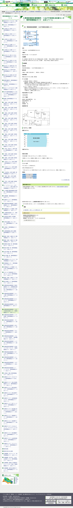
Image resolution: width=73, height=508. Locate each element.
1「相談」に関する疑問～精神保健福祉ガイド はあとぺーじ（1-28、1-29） (10, 130)
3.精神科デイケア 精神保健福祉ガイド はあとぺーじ (10, 200)
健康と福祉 (18, 11)
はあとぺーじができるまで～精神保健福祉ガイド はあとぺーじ (10, 88)
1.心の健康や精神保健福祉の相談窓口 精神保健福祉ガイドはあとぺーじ (10, 192)
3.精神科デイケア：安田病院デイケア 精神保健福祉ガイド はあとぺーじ (10, 422)
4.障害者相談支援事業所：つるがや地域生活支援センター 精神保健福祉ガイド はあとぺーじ (10, 311)
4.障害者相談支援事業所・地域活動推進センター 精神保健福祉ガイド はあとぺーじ (10, 205)
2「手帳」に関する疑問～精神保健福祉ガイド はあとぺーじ (10, 145)
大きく (55, 3)
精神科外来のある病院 (8, 451)
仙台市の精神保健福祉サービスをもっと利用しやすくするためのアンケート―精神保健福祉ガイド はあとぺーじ (10, 94)
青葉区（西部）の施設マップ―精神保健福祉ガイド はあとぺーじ (10, 278)
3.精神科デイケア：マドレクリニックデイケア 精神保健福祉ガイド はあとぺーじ (10, 445)
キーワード (40, 5)
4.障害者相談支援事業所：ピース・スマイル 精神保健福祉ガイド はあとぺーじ (10, 369)
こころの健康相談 (30, 11)
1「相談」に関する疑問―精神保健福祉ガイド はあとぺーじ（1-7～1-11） (10, 141)
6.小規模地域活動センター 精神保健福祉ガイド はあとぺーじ (10, 213)
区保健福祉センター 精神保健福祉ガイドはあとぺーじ (10, 263)
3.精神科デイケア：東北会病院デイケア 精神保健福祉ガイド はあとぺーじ (10, 394)
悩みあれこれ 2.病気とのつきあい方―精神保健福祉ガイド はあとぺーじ (10, 62)
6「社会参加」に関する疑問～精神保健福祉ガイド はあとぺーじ (10, 173)
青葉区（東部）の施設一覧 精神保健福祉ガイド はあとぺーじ (10, 237)
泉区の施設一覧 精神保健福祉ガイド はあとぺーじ (10, 256)
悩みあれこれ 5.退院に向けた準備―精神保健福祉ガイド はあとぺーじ (10, 76)
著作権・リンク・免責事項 (16, 494)
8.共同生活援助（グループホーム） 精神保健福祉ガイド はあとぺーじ (10, 223)
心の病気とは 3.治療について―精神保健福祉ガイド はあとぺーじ (10, 51)
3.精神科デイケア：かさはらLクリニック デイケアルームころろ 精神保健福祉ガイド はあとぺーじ (11, 428)
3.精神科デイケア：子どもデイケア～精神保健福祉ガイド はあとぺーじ (10, 378)
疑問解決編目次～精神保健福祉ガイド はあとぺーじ (10, 80)
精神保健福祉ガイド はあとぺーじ (42, 11)
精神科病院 (6, 448)
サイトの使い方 (6, 494)
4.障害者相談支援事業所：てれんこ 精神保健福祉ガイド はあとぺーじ (10, 332)
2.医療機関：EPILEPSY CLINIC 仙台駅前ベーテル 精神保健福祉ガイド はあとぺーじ (11, 459)
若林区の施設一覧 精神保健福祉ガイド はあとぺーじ (10, 248)
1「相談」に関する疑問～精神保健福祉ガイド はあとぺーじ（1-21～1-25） (10, 114)
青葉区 (16, 477)
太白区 (16, 481)
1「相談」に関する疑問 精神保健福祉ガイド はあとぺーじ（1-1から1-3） (10, 136)
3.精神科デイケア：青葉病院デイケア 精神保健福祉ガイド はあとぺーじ (10, 417)
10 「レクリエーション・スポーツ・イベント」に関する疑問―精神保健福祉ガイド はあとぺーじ (10, 187)
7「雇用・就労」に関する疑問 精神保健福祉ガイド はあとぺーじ (10, 177)
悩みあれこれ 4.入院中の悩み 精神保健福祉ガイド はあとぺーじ (10, 71)
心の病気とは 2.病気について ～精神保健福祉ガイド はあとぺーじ (10, 35)
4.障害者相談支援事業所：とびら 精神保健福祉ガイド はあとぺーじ (11, 305)
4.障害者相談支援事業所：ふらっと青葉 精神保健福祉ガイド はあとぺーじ (10, 295)
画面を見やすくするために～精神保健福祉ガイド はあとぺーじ (10, 21)
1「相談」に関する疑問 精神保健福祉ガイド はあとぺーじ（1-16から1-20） (10, 104)
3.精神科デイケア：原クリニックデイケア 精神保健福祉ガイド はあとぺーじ (10, 405)
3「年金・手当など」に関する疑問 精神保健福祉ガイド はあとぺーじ (10, 150)
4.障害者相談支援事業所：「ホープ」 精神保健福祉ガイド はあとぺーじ (10, 321)
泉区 (16, 483)
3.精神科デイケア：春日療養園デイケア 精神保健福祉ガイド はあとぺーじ (10, 434)
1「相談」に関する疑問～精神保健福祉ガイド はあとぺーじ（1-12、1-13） (10, 120)
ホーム (7, 11)
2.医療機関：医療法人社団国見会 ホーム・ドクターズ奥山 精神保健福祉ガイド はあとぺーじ (10, 464)
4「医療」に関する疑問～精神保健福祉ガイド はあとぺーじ (10, 154)
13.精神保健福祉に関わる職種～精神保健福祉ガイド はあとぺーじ (10, 232)
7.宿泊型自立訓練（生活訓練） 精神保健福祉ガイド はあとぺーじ (10, 218)
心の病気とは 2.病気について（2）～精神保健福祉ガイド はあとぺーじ (10, 41)
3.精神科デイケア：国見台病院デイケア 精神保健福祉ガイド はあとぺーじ (10, 389)
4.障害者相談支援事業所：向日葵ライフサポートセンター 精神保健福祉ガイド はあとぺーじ (10, 348)
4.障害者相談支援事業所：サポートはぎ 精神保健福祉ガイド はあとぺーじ (10, 353)
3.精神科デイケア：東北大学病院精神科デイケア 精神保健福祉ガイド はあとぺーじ (10, 384)
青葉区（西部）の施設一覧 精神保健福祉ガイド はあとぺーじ (10, 240)
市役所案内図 (50, 503)
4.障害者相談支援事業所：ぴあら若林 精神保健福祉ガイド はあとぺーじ (10, 327)
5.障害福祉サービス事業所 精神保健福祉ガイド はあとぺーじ (10, 209)
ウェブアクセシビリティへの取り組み (43, 494)
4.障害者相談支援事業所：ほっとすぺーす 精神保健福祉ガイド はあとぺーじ (10, 300)
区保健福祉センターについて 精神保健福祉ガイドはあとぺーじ (10, 260)
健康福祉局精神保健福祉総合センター (31, 215)
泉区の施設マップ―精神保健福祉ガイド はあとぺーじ (10, 282)
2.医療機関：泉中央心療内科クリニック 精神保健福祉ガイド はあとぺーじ (10, 469)
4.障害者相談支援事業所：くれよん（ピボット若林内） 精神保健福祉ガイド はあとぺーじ (10, 337)
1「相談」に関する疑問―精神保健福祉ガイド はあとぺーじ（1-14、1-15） (10, 125)
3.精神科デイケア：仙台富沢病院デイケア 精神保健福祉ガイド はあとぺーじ (10, 439)
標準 (57, 1)
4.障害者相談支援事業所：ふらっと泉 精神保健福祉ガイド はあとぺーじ (10, 358)
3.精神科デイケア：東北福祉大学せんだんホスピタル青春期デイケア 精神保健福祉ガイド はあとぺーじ (10, 411)
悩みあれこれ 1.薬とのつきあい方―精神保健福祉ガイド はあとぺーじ (10, 56)
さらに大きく (59, 3)
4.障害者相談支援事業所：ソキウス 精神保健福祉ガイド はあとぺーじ (10, 364)
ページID (46, 5)
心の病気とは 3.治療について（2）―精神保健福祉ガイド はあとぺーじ (10, 46)
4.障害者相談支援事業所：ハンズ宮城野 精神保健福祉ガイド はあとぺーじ (10, 316)
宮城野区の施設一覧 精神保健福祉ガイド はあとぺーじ (10, 244)
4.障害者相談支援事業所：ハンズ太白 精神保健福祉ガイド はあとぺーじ (10, 343)
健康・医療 (24, 11)
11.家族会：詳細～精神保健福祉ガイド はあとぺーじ (10, 373)
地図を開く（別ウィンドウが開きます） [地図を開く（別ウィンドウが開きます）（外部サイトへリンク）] (32, 210)
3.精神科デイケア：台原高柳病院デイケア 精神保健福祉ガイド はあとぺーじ (10, 399)
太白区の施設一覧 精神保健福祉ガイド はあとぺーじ (10, 252)
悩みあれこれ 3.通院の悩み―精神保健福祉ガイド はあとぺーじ (10, 66)
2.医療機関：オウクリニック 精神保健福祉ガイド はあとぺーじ (10, 454)
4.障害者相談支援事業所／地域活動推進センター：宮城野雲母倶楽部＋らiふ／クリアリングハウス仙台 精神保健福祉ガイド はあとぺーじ (10, 288)
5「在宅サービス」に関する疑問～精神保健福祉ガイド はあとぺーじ (10, 163)
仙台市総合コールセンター (55, 497)
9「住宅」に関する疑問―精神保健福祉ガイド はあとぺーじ (10, 182)
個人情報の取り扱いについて (29, 494)
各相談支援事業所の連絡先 (62, 186)
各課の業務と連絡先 (51, 500)
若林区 (16, 480)
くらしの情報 (12, 11)
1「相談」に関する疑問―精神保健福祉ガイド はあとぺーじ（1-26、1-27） (10, 109)
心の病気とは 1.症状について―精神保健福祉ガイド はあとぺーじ (10, 30)
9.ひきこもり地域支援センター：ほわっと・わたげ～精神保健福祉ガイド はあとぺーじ (10, 274)
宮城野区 (16, 479)
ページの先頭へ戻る (65, 179)
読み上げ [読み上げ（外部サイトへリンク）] (46, 1)
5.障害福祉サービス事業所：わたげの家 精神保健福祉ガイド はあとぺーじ (10, 268)
